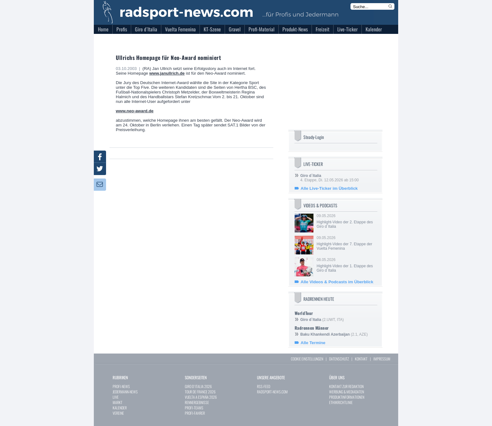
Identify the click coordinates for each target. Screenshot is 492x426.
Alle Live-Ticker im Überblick (329, 188)
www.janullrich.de (167, 73)
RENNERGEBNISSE (197, 402)
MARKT (117, 402)
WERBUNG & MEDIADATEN (346, 391)
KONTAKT (361, 358)
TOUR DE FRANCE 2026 (200, 391)
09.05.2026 (346, 221)
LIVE (116, 397)
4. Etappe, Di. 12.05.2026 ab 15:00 (329, 177)
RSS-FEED (263, 386)
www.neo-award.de (134, 111)
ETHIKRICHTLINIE (341, 402)
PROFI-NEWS (121, 386)
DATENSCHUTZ (339, 358)
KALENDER (120, 407)
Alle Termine (313, 342)
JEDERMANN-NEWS (125, 391)
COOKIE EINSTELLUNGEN (307, 358)
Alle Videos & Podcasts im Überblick (337, 282)
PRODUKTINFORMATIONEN (346, 397)
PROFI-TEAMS (194, 407)
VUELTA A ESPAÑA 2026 (201, 397)
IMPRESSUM (381, 358)
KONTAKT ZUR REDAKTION (346, 386)
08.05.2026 (346, 265)
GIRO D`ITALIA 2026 (198, 386)
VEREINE (118, 413)
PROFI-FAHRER (195, 413)
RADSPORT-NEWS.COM (272, 391)
